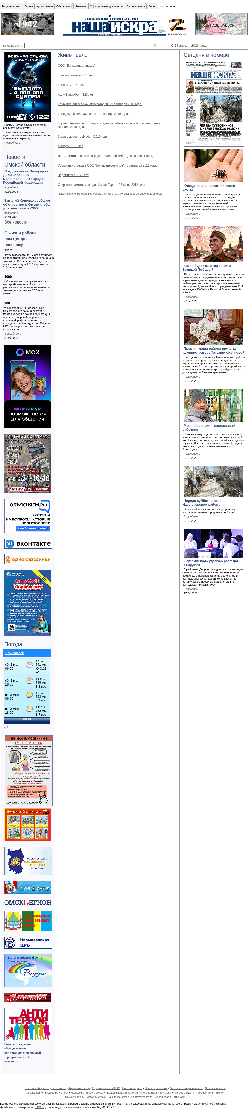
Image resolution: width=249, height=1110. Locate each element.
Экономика (58, 1088)
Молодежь (77, 1092)
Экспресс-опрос (119, 1096)
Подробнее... (12, 142)
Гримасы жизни (74, 1096)
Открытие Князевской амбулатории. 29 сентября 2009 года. (100, 104)
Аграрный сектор (79, 1088)
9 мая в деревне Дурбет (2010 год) (82, 136)
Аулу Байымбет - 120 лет (75, 94)
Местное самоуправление (186, 1088)
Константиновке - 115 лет (76, 75)
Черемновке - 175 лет (73, 175)
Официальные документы (106, 6)
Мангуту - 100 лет (70, 146)
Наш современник (156, 1088)
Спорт (65, 1092)
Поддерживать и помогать (122, 1092)
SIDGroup (40, 1107)
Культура (165, 1092)
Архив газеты (44, 6)
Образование (34, 1092)
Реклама (80, 6)
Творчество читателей (210, 1092)
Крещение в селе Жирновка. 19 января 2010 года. (93, 114)
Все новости (15, 222)
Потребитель (149, 1092)
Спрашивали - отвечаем (170, 1096)
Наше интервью (132, 1088)
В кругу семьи (94, 1092)
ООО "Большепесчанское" (76, 65)
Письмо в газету (184, 1092)
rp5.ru (7, 727)
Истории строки (97, 1096)
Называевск (14, 653)
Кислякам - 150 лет (71, 85)
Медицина (51, 1092)
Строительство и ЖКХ (106, 1088)
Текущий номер (11, 6)
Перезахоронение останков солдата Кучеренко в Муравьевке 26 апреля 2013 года (110, 193)
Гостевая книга (135, 6)
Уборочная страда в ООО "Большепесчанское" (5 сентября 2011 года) (108, 165)
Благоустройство (142, 1096)
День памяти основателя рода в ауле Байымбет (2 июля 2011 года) (105, 156)
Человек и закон (215, 1088)
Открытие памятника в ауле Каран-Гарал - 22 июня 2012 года (101, 185)
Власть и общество (37, 1088)
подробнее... (12, 187)
